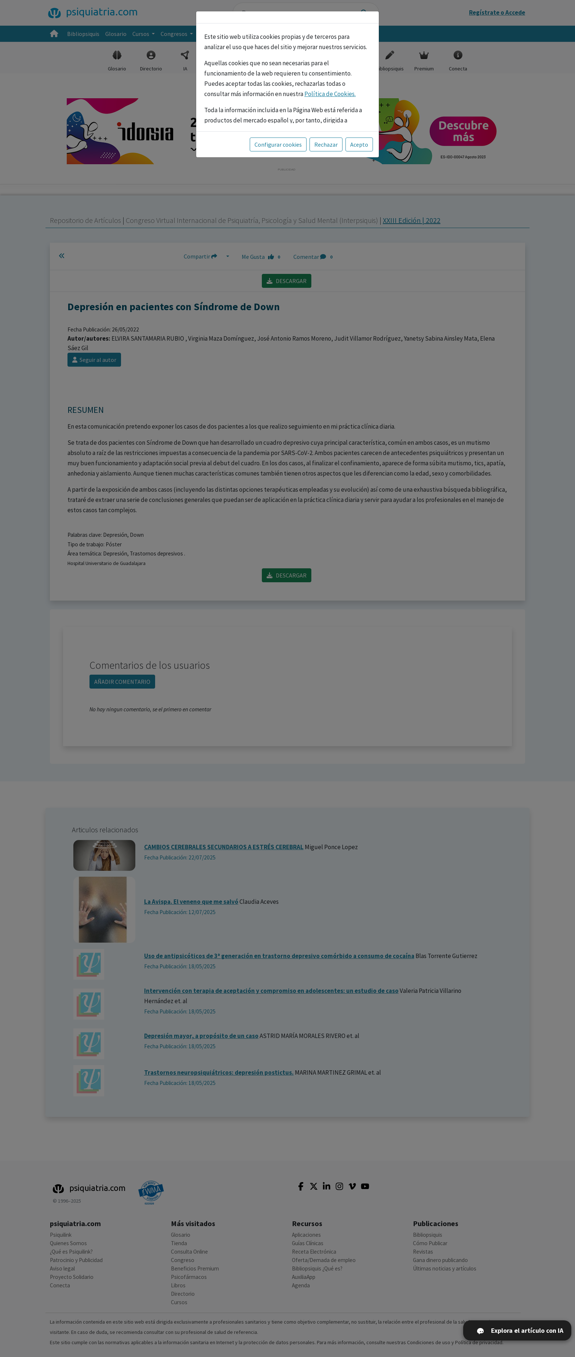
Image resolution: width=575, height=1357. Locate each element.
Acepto (359, 144)
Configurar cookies (278, 144)
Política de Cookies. (330, 94)
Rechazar (326, 144)
